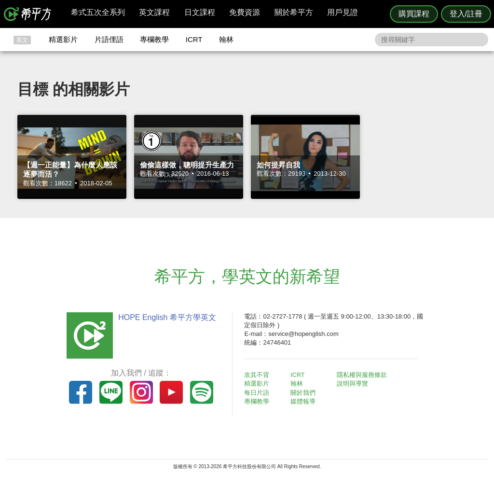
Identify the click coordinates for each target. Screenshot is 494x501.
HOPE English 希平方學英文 (165, 317)
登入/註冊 (466, 14)
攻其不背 (258, 374)
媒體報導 (304, 401)
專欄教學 (154, 39)
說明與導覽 (354, 383)
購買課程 (413, 14)
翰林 (226, 39)
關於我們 (304, 392)
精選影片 (63, 39)
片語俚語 (109, 39)
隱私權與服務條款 (363, 374)
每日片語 (258, 392)
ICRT (194, 39)
